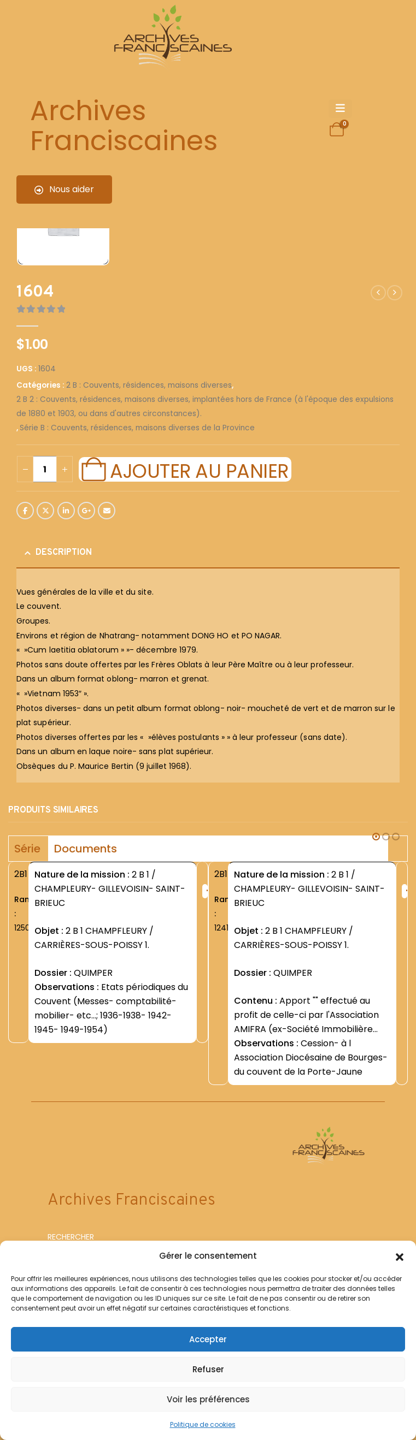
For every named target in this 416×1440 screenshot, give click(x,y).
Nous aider (64, 189)
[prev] (378, 292)
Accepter (208, 1339)
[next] (394, 292)
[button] (399, 1256)
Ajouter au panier (199, 470)
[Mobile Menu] (340, 108)
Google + (86, 510)
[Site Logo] (171, 38)
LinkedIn (66, 510)
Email (106, 510)
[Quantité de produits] (45, 469)
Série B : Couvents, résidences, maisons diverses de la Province (137, 428)
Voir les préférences (208, 1399)
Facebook (25, 510)
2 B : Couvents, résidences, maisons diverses (149, 385)
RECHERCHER (71, 1236)
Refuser (208, 1369)
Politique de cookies (203, 1424)
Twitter (45, 510)
